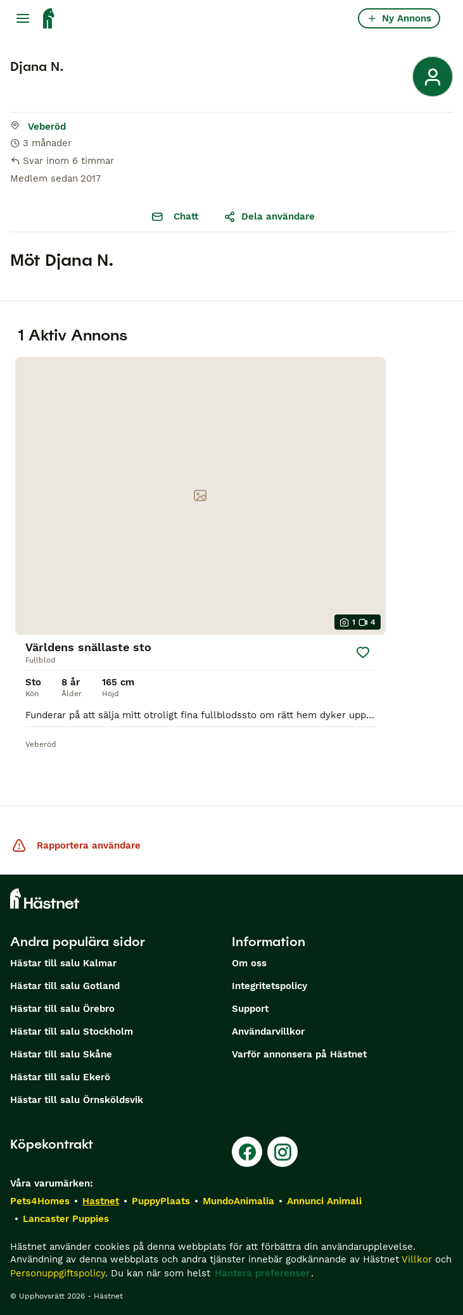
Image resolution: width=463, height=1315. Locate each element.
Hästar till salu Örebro (62, 1008)
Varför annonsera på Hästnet (299, 1054)
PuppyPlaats (161, 1201)
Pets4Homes (40, 1201)
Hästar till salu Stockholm (71, 1031)
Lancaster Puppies (66, 1219)
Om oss (249, 963)
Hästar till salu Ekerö (60, 1077)
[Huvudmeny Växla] (22, 18)
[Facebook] (247, 1152)
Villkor (417, 1259)
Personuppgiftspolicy (57, 1273)
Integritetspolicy (269, 986)
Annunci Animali (324, 1201)
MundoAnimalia (238, 1201)
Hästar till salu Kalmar (63, 963)
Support (250, 1008)
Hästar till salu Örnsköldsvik (76, 1100)
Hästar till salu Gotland (65, 986)
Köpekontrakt (51, 1144)
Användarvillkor (268, 1031)
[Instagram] (282, 1152)
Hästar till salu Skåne (61, 1054)
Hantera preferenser (262, 1273)
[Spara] (363, 652)
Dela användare (269, 216)
